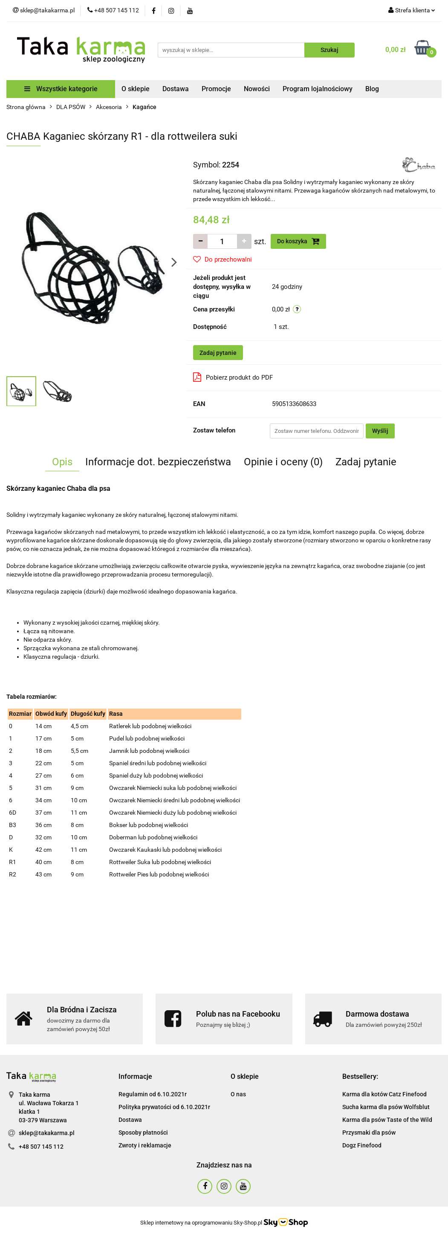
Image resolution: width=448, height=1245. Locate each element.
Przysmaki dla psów (369, 1132)
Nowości (257, 89)
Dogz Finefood (362, 1145)
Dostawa (175, 89)
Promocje (216, 89)
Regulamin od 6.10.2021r (153, 1094)
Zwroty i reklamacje (145, 1145)
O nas (238, 1094)
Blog (372, 89)
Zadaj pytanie (218, 352)
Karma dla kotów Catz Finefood (384, 1094)
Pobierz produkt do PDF (233, 377)
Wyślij (380, 430)
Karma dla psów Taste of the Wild (387, 1119)
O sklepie (135, 89)
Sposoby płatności (143, 1132)
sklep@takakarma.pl (47, 1133)
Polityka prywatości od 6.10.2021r (164, 1107)
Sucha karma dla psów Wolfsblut (386, 1107)
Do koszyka (298, 241)
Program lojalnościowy (318, 89)
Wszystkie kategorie (61, 89)
